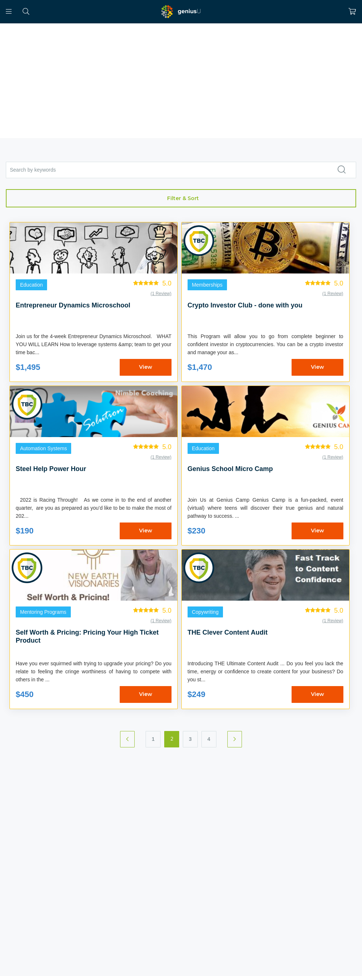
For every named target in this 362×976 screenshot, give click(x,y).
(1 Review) (160, 293)
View (145, 367)
